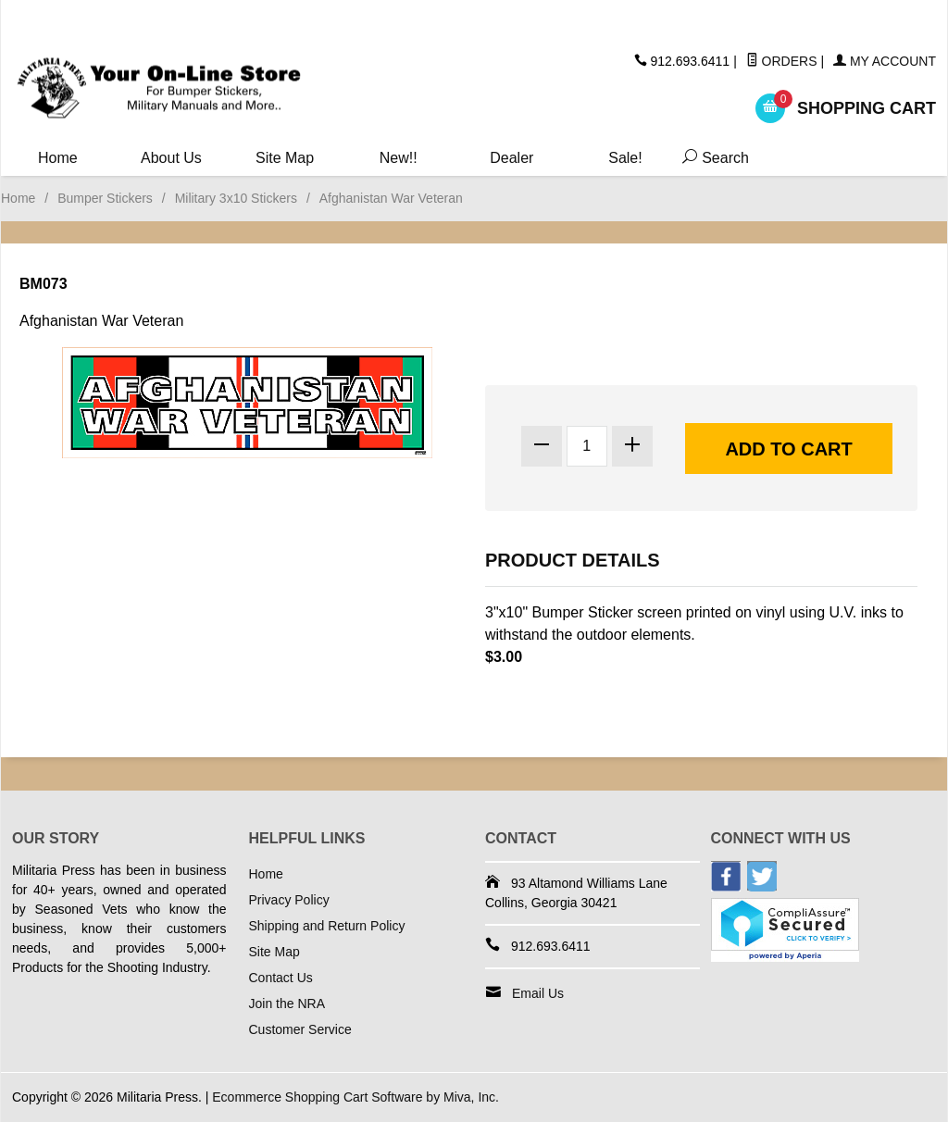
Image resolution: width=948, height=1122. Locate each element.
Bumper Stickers (105, 198)
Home (58, 158)
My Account (884, 61)
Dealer (511, 158)
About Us (171, 158)
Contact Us (281, 977)
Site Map (285, 158)
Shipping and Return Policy (327, 925)
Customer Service (300, 1029)
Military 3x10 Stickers (236, 198)
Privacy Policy (289, 899)
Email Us (538, 993)
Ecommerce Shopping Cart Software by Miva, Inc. (355, 1097)
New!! (399, 158)
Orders (781, 61)
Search (709, 158)
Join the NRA (287, 1003)
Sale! (625, 158)
